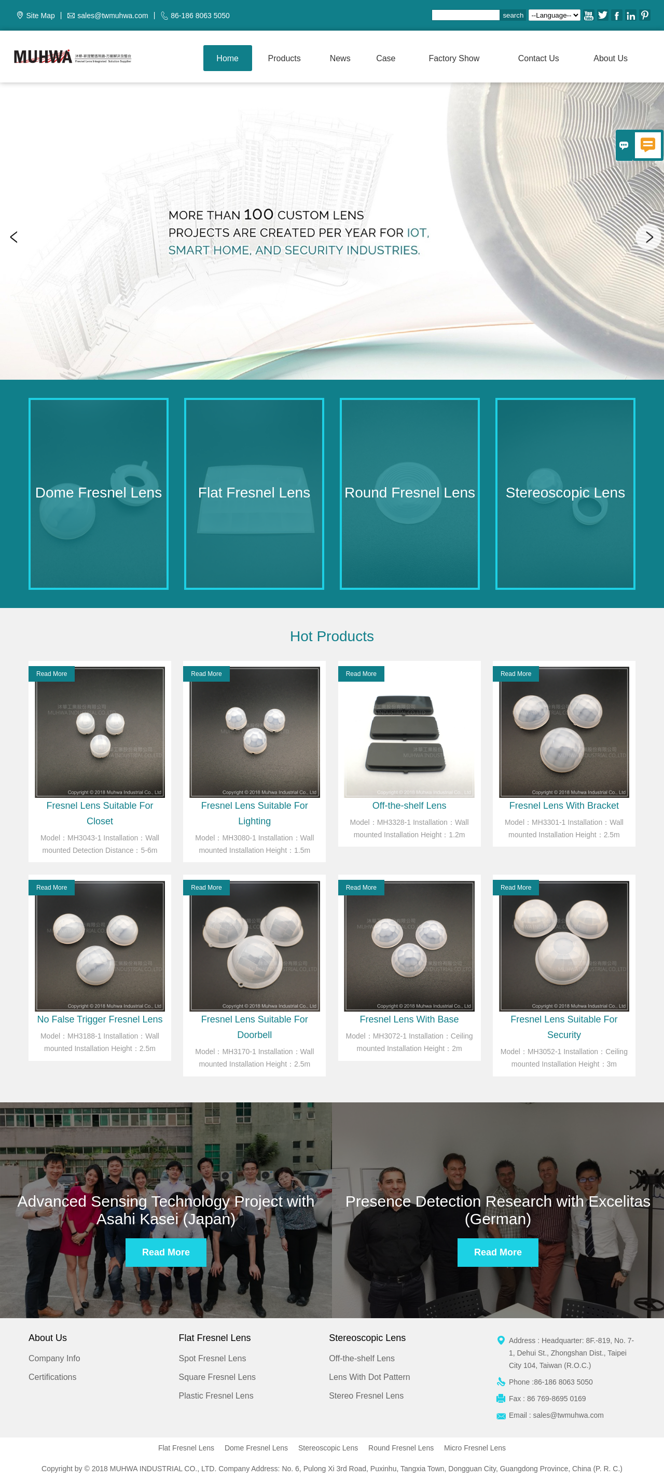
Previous (16, 237)
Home (227, 58)
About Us (610, 58)
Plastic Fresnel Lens (216, 1395)
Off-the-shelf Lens (362, 1358)
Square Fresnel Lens (217, 1377)
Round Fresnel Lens (401, 1448)
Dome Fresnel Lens (256, 1448)
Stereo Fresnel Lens (366, 1395)
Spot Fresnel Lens (212, 1358)
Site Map (40, 15)
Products (284, 58)
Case (385, 58)
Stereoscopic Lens (328, 1448)
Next (648, 237)
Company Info (54, 1358)
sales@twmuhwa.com (112, 15)
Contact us (538, 58)
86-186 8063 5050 (200, 15)
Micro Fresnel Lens (475, 1448)
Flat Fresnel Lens (186, 1448)
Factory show (453, 58)
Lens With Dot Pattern (369, 1377)
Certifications (52, 1377)
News (340, 58)
